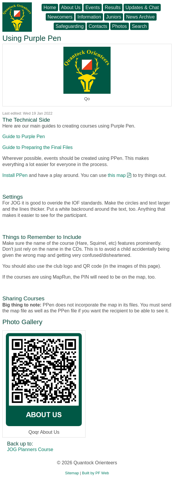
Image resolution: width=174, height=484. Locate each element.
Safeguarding (69, 26)
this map (117, 175)
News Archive (140, 16)
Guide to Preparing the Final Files (37, 147)
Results (112, 7)
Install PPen (14, 175)
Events (93, 7)
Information (89, 16)
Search (139, 26)
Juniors (113, 16)
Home (50, 7)
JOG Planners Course (30, 449)
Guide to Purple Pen (23, 136)
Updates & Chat (142, 7)
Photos (119, 26)
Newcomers (59, 16)
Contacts (97, 26)
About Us (71, 7)
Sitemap (72, 473)
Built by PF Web (95, 473)
